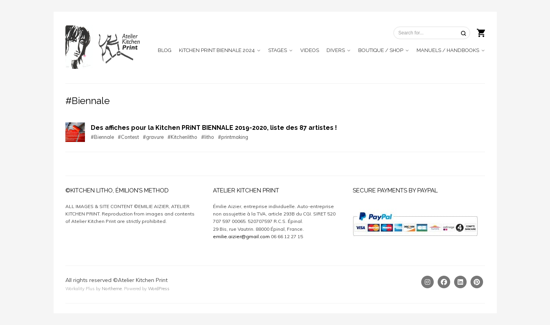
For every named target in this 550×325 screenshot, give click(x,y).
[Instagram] (427, 282)
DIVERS (335, 50)
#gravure (153, 137)
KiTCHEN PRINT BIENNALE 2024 (217, 50)
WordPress (159, 288)
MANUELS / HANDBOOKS (448, 50)
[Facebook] (444, 282)
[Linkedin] (460, 282)
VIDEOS (309, 50)
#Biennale (102, 137)
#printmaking (233, 137)
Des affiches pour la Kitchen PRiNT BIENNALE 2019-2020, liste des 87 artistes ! (214, 127)
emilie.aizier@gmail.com (241, 236)
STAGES (277, 50)
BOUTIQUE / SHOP (380, 50)
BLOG (164, 50)
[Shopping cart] (481, 32)
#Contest (128, 137)
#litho (207, 137)
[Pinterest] (477, 282)
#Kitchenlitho (182, 137)
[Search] (463, 33)
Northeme (112, 288)
